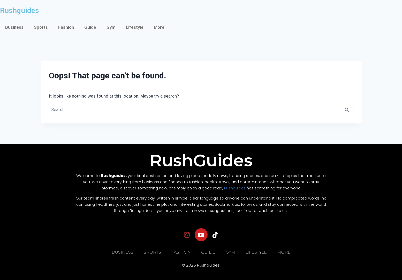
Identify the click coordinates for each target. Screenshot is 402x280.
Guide (90, 27)
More (159, 27)
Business (14, 27)
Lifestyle (134, 27)
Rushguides (19, 10)
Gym (111, 27)
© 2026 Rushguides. (201, 265)
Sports (41, 27)
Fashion (66, 27)
